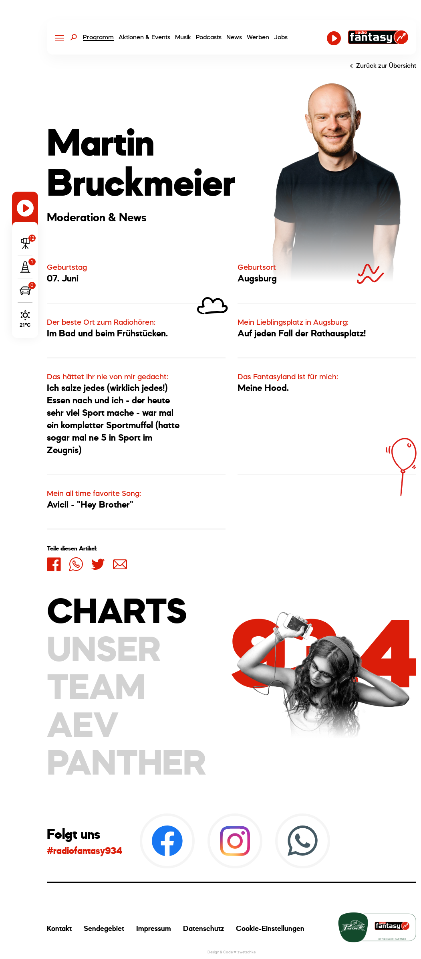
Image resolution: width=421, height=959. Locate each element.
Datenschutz (203, 928)
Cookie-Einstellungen (270, 928)
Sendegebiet (104, 928)
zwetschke (247, 952)
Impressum (153, 928)
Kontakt (59, 928)
